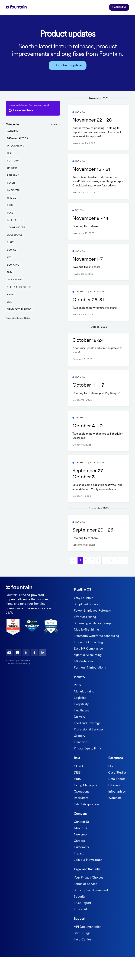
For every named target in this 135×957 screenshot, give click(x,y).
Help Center (82, 939)
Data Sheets (116, 779)
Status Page (82, 933)
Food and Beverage (87, 723)
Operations (81, 791)
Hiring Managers (85, 785)
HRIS (77, 779)
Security (79, 896)
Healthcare (81, 710)
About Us (80, 828)
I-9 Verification (84, 661)
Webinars (114, 798)
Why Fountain (83, 598)
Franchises (81, 742)
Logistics (80, 698)
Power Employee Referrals (92, 610)
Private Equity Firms (88, 748)
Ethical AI (80, 909)
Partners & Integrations (90, 667)
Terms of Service (85, 884)
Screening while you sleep (92, 623)
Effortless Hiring (85, 617)
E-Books (114, 785)
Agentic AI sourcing (88, 655)
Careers (79, 841)
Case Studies (117, 772)
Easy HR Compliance (88, 648)
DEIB (77, 772)
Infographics (117, 791)
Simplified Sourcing (87, 604)
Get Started (119, 7)
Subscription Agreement (91, 890)
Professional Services (89, 729)
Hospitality (81, 704)
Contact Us (81, 822)
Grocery (79, 736)
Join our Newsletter (88, 860)
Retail (78, 685)
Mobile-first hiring (86, 629)
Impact (79, 853)
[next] (124, 560)
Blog (111, 766)
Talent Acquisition (86, 804)
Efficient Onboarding (88, 642)
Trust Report (82, 903)
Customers (81, 847)
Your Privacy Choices (88, 877)
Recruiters (81, 798)
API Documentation (87, 927)
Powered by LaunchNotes (18, 318)
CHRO (78, 766)
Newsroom (81, 834)
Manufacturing (84, 691)
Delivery (79, 717)
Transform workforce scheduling (96, 636)
